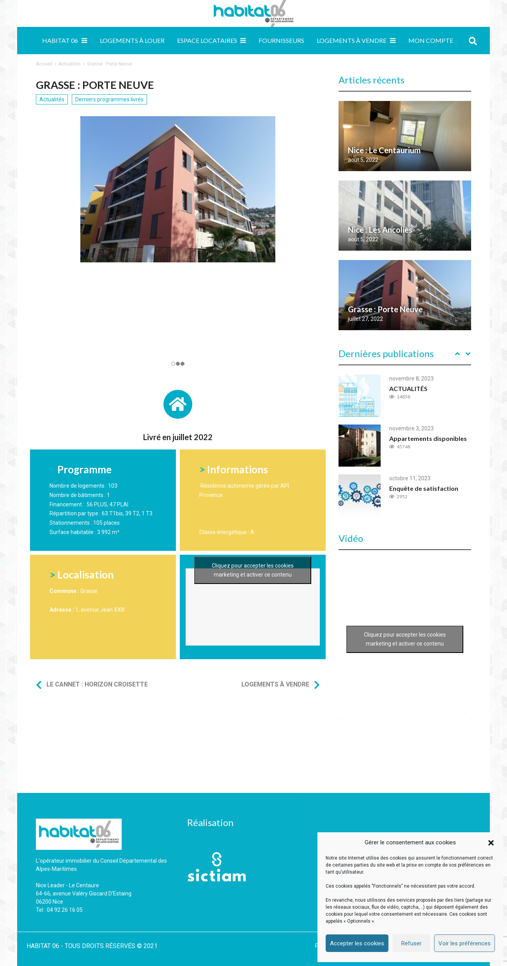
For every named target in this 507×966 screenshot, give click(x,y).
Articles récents (371, 79)
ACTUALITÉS (408, 388)
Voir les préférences (464, 943)
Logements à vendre (351, 40)
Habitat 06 (60, 40)
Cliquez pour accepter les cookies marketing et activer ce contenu (253, 570)
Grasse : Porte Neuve (385, 309)
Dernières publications (386, 353)
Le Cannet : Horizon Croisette (97, 684)
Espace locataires (207, 40)
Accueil (44, 64)
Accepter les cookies (357, 943)
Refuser (411, 943)
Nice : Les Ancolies (380, 229)
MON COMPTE (430, 40)
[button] (491, 843)
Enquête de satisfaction (423, 488)
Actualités (69, 64)
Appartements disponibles (428, 438)
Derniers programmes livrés (109, 99)
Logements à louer (132, 40)
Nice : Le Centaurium (384, 150)
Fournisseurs (281, 40)
